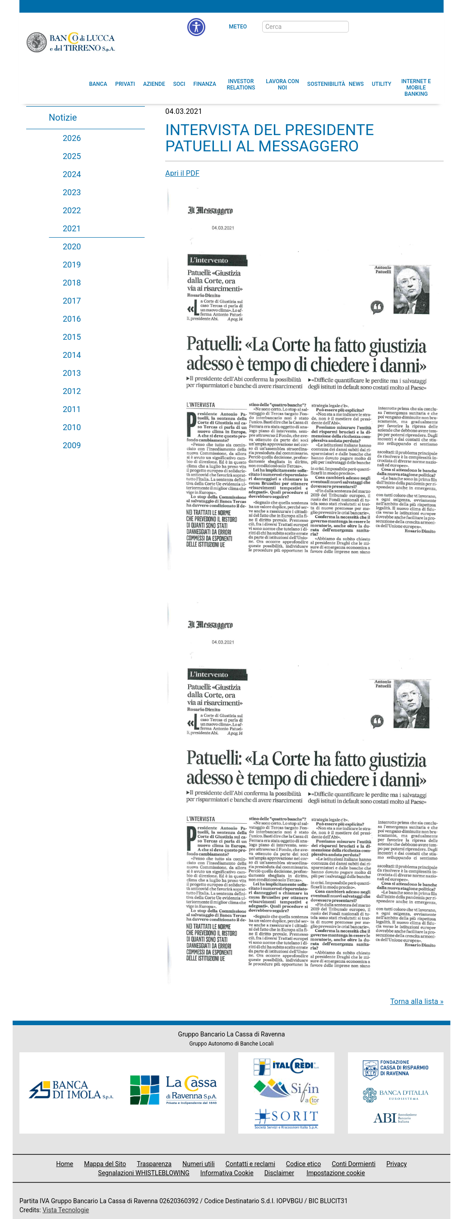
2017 (72, 300)
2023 (72, 192)
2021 (72, 228)
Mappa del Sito (105, 1163)
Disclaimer (279, 1173)
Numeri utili (198, 1163)
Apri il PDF (182, 173)
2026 (72, 138)
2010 (72, 427)
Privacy (396, 1163)
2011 (72, 409)
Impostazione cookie (335, 1173)
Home (65, 1163)
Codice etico (303, 1163)
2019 (72, 264)
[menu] (196, 27)
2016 (72, 319)
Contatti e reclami (250, 1163)
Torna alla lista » (417, 1001)
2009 (72, 445)
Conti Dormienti (353, 1163)
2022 (72, 210)
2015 (72, 337)
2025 (72, 156)
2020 (72, 246)
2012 (72, 391)
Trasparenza (154, 1163)
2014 (72, 355)
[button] (282, 84)
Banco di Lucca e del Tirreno (71, 42)
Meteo (238, 26)
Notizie (63, 117)
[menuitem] (98, 84)
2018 (72, 282)
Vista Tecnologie (65, 1210)
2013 (72, 373)
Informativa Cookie (227, 1173)
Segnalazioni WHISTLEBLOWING (144, 1173)
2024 (72, 174)
